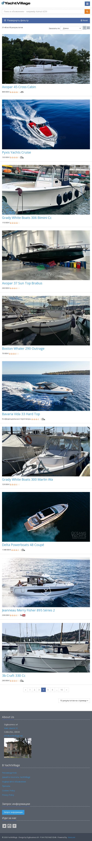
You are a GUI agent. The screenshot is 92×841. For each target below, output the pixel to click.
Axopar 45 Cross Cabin (19, 87)
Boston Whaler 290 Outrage (23, 348)
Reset (84, 20)
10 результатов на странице (74, 700)
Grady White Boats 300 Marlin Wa (27, 479)
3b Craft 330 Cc (13, 675)
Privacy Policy (8, 795)
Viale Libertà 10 (11, 728)
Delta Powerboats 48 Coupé (23, 544)
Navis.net (71, 837)
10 (62, 689)
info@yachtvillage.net (13, 735)
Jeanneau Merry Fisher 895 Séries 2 (28, 610)
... (56, 689)
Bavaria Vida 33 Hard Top (21, 414)
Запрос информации (13, 812)
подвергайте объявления (14, 781)
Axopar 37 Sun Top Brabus (22, 283)
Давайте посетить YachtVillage (16, 777)
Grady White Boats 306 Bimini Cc (27, 217)
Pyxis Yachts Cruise (16, 152)
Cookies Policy (8, 790)
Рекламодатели (9, 772)
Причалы (6, 786)
